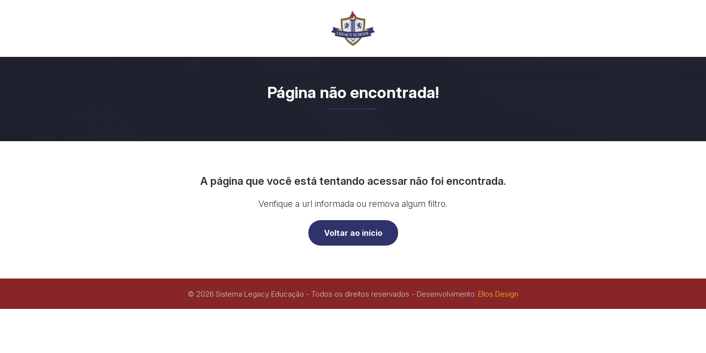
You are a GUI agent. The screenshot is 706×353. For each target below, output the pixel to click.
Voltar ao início (353, 233)
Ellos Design (498, 294)
